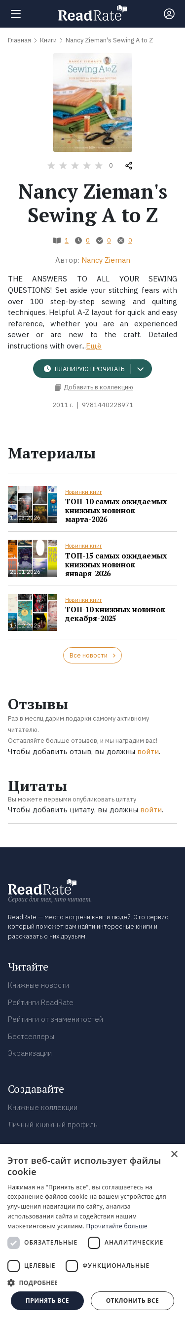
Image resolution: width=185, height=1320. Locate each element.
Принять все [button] (47, 1300)
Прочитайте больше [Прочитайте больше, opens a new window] (117, 1226)
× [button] (174, 1154)
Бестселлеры (31, 1036)
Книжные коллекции (42, 1107)
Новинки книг (83, 491)
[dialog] (92, 1232)
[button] (92, 1282)
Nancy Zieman (105, 260)
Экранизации (30, 1053)
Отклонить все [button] (132, 1300)
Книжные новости (38, 985)
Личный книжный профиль (53, 1124)
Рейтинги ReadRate (41, 1002)
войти (148, 751)
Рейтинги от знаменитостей (55, 1019)
